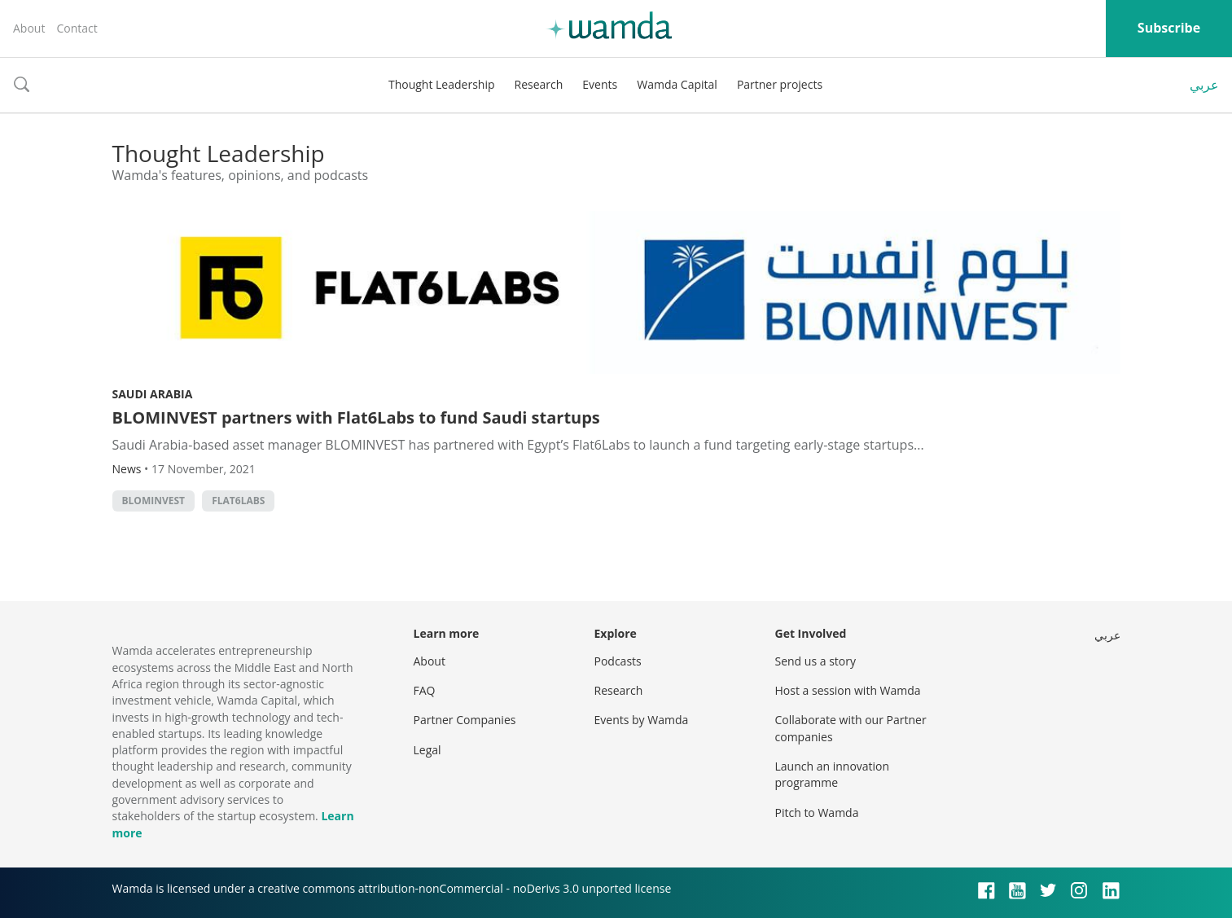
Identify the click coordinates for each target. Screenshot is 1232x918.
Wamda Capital (677, 84)
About (29, 28)
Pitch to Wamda (817, 812)
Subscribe (1169, 28)
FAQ (425, 690)
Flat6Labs (238, 500)
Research (539, 84)
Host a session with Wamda (848, 690)
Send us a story (815, 661)
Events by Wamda (641, 719)
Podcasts (618, 661)
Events (599, 84)
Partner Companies (465, 719)
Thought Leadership (441, 84)
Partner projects (779, 84)
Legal (427, 750)
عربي (1204, 84)
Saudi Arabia (152, 394)
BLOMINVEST (154, 500)
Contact (76, 28)
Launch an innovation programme (832, 774)
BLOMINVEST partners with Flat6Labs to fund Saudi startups (356, 417)
